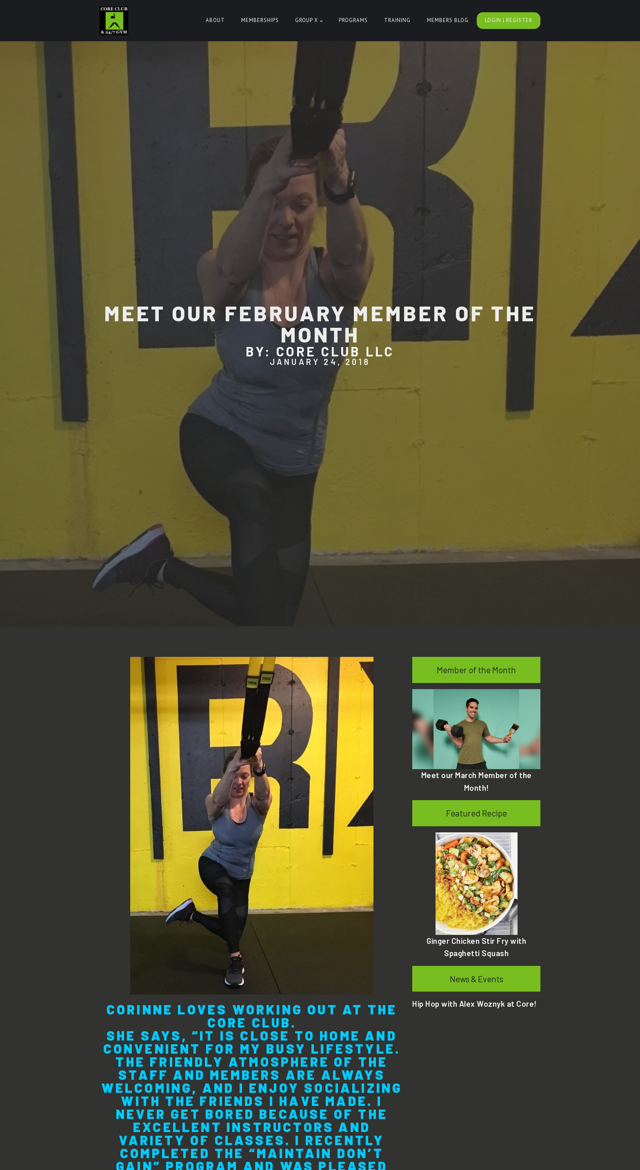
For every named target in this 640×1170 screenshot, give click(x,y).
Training (397, 20)
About (215, 20)
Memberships (260, 20)
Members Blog (448, 20)
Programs (353, 20)
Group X (306, 20)
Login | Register (508, 20)
